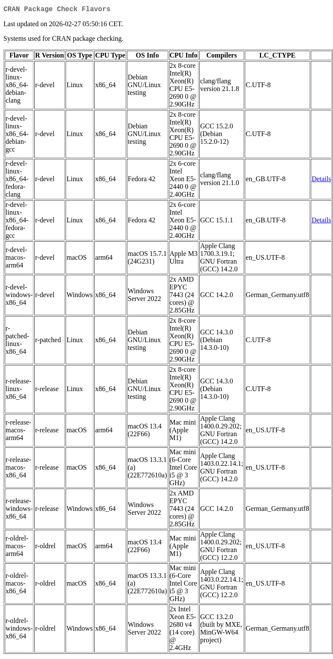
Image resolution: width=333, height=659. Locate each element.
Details (321, 180)
